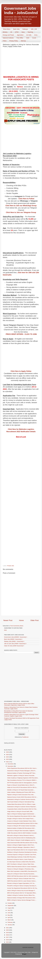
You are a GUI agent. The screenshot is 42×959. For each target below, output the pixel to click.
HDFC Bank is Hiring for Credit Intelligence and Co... (21, 840)
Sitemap (23, 41)
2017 (7, 937)
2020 (7, 930)
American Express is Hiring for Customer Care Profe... (22, 854)
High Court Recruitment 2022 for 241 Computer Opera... (22, 850)
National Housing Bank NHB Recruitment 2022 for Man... (23, 823)
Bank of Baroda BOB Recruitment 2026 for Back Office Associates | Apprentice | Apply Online (19, 704)
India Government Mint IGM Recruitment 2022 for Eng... (22, 842)
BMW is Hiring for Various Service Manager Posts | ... (21, 900)
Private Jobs (10, 565)
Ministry (5, 32)
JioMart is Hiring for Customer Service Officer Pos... (21, 895)
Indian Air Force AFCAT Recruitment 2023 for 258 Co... (22, 787)
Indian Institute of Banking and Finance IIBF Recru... (21, 792)
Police (5, 41)
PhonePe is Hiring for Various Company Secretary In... (22, 885)
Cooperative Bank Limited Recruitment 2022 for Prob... (22, 809)
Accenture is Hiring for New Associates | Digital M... (21, 830)
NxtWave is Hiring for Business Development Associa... (22, 852)
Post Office (20, 38)
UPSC (17, 32)
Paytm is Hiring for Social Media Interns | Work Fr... (21, 785)
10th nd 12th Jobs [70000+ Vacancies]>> (15, 643)
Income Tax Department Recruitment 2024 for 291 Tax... (22, 888)
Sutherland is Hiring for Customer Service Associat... (21, 799)
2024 (7, 757)
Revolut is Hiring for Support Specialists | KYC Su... (21, 883)
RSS (5, 630)
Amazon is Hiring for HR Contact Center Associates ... (22, 825)
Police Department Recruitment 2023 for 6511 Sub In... (22, 768)
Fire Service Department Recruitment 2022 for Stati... (21, 816)
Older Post (34, 620)
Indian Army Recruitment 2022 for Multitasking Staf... (21, 837)
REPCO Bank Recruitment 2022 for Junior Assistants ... (22, 866)
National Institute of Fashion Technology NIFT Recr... (21, 773)
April (9, 917)
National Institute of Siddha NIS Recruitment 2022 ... (21, 828)
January (10, 924)
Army (35, 35)
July (9, 910)
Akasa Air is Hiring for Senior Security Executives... (21, 873)
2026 (7, 752)
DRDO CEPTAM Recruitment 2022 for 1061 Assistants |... (23, 876)
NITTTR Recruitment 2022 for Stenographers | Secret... (22, 782)
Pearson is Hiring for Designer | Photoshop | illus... (21, 869)
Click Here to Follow (26, 199)
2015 (7, 942)
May (9, 915)
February (10, 922)
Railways (25, 29)
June (9, 912)
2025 (7, 754)
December (11, 764)
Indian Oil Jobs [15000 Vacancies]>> (14, 645)
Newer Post (7, 620)
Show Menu (6, 29)
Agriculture (20, 35)
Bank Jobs (16, 29)
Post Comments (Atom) (16, 625)
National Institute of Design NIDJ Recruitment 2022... (21, 897)
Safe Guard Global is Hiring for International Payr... (21, 802)
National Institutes (8, 38)
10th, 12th (34, 29)
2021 (7, 927)
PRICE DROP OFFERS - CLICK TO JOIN (21, 334)
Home (21, 620)
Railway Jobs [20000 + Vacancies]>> (14, 641)
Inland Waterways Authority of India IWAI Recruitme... (22, 857)
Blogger (24, 954)
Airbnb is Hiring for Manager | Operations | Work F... (21, 847)
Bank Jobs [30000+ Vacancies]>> (13, 639)
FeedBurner (25, 737)
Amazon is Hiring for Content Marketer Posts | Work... (22, 821)
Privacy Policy (13, 41)
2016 (7, 939)
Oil (11, 32)
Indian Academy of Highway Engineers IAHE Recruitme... (23, 778)
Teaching (30, 32)
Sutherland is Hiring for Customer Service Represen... (22, 806)
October (10, 903)
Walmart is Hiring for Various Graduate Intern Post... (21, 878)
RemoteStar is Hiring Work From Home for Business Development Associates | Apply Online (18, 711)
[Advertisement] (21, 62)
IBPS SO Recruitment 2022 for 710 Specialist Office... (22, 893)
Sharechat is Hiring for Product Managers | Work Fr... (21, 770)
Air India (28, 35)
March (9, 920)
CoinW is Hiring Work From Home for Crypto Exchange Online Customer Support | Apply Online (21, 715)
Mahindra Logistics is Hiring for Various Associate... (21, 775)
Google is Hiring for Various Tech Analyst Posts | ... (21, 818)
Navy (23, 32)
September (11, 905)
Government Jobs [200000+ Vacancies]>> (15, 637)
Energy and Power (8, 35)
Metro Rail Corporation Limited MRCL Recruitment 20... (22, 871)
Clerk (27, 38)
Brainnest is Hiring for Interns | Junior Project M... (20, 859)
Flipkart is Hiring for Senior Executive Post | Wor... (21, 794)
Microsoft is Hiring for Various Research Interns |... (21, 835)
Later (12, 9)
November (11, 766)
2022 (7, 761)
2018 (7, 935)
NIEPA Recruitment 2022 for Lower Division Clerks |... (22, 881)
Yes (30, 9)
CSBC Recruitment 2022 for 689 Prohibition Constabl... (22, 833)
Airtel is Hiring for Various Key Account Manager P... (21, 890)
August (10, 908)
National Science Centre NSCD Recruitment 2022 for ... (22, 797)
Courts (34, 38)
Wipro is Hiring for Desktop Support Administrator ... (21, 814)
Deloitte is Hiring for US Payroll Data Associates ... (21, 790)
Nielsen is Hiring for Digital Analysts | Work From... (21, 845)
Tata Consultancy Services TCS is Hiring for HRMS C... (22, 780)
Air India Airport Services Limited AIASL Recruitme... (21, 861)
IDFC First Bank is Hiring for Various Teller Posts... (21, 864)
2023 (7, 759)
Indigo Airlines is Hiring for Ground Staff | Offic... (20, 811)
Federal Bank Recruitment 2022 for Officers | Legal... (21, 804)
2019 (7, 932)
